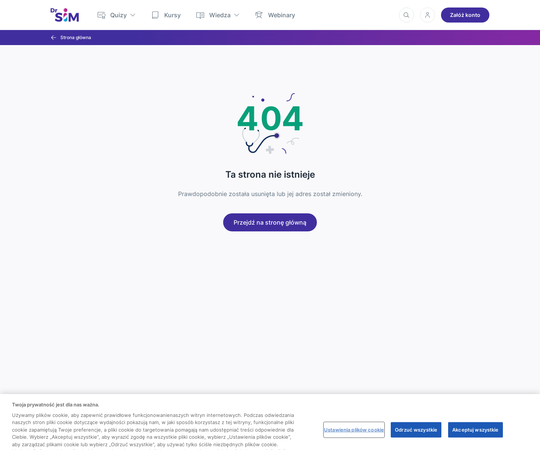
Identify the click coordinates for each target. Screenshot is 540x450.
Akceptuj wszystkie (475, 436)
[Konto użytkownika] (427, 15)
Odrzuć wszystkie (416, 436)
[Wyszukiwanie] (406, 15)
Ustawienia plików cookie (354, 436)
